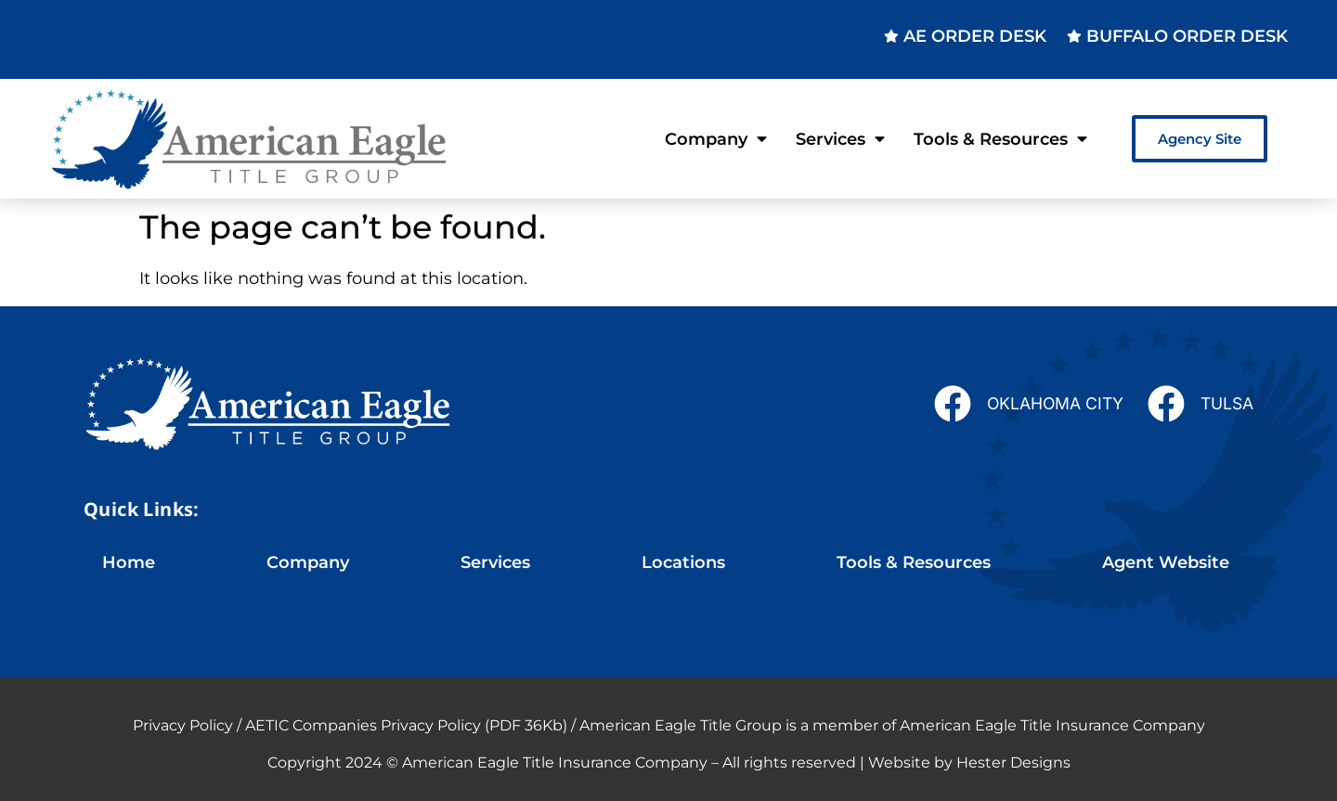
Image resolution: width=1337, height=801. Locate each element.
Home (128, 562)
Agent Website (1165, 562)
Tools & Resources (1000, 139)
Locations (683, 562)
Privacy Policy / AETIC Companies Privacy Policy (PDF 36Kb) (350, 725)
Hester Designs (1013, 762)
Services (840, 139)
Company (716, 139)
